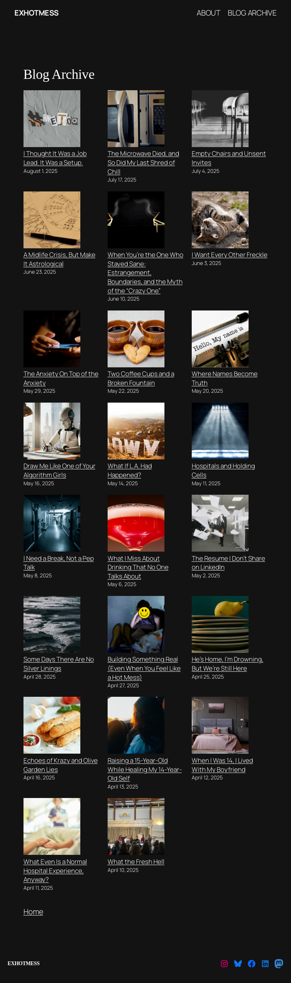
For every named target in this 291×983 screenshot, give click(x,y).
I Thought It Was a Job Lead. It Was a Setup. (55, 158)
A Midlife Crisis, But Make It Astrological (59, 259)
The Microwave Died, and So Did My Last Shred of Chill (143, 162)
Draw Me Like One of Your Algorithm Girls (59, 470)
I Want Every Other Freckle (230, 254)
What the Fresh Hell (136, 861)
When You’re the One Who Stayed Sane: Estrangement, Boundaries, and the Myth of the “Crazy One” (145, 272)
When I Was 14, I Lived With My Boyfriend (222, 765)
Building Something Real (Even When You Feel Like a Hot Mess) (144, 668)
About (209, 13)
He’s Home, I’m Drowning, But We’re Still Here (227, 664)
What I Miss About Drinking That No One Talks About (138, 567)
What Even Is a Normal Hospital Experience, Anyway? (55, 870)
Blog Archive (252, 13)
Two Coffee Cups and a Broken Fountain (141, 378)
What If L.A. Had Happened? (130, 470)
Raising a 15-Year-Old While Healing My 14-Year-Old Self (145, 769)
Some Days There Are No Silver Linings (58, 664)
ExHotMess (36, 13)
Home (33, 911)
